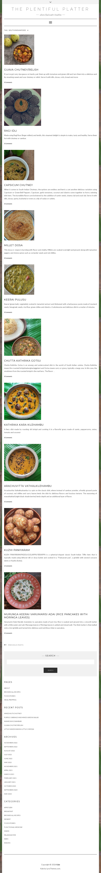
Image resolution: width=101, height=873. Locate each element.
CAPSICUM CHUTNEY (18, 185)
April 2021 (8, 770)
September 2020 (10, 790)
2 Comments (8, 566)
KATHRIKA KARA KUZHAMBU (24, 424)
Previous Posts (15, 645)
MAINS (6, 831)
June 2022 (8, 758)
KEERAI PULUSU (15, 299)
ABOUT (7, 688)
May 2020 (8, 794)
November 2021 (10, 766)
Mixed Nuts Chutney (13, 713)
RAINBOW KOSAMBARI (13, 721)
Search (50, 670)
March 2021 (9, 774)
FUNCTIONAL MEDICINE (13, 827)
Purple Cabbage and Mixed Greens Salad (21, 717)
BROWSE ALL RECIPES (12, 815)
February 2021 (10, 778)
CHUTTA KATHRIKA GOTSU (22, 360)
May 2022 (8, 762)
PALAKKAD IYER (10, 835)
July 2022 (8, 754)
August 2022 (9, 751)
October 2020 (10, 786)
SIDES (6, 839)
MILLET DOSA (13, 245)
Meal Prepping (10, 700)
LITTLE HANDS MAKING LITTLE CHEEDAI (19, 729)
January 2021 (9, 782)
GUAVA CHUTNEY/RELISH (21, 69)
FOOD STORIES (9, 696)
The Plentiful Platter (50, 9)
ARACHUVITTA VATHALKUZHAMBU (28, 486)
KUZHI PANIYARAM (17, 550)
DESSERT (7, 819)
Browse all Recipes (12, 692)
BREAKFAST (8, 811)
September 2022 (10, 747)
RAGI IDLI (10, 130)
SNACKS (7, 843)
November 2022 (10, 743)
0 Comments (8, 82)
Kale (58, 865)
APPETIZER (8, 807)
